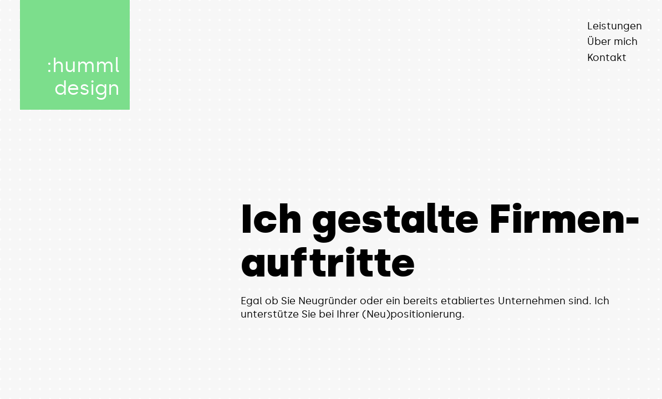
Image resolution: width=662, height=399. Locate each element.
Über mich (612, 41)
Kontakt (607, 58)
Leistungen (614, 26)
